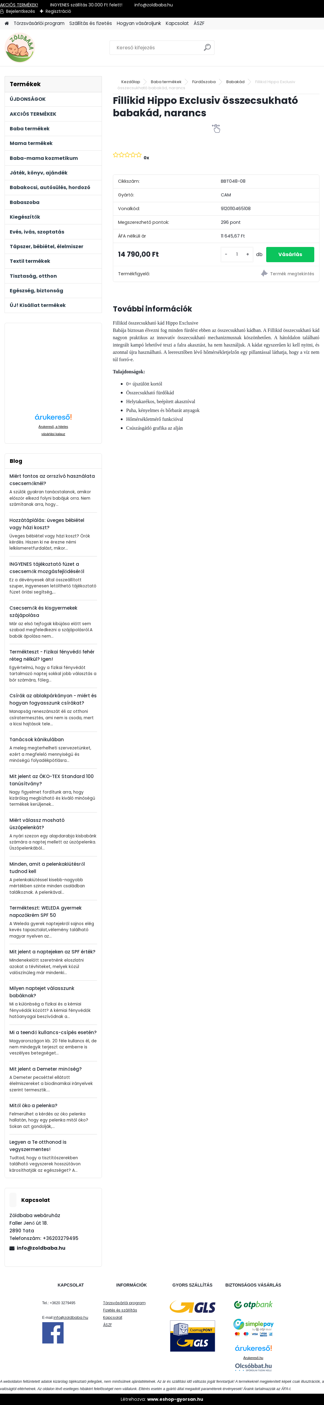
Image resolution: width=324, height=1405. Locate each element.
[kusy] (237, 254)
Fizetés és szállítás (120, 1310)
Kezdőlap (130, 82)
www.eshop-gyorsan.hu (175, 1399)
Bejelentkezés (20, 11)
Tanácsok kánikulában (36, 739)
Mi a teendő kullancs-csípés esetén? (52, 1032)
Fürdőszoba (204, 82)
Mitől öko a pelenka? (33, 1105)
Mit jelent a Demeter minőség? (45, 1069)
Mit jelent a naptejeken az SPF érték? (52, 952)
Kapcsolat (177, 23)
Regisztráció (58, 11)
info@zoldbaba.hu (41, 1248)
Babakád (235, 82)
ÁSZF (199, 23)
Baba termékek (166, 82)
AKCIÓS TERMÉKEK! (19, 5)
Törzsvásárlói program (39, 23)
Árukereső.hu (253, 1358)
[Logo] (46, 48)
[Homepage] (7, 24)
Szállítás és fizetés (90, 23)
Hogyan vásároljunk (139, 23)
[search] (207, 50)
